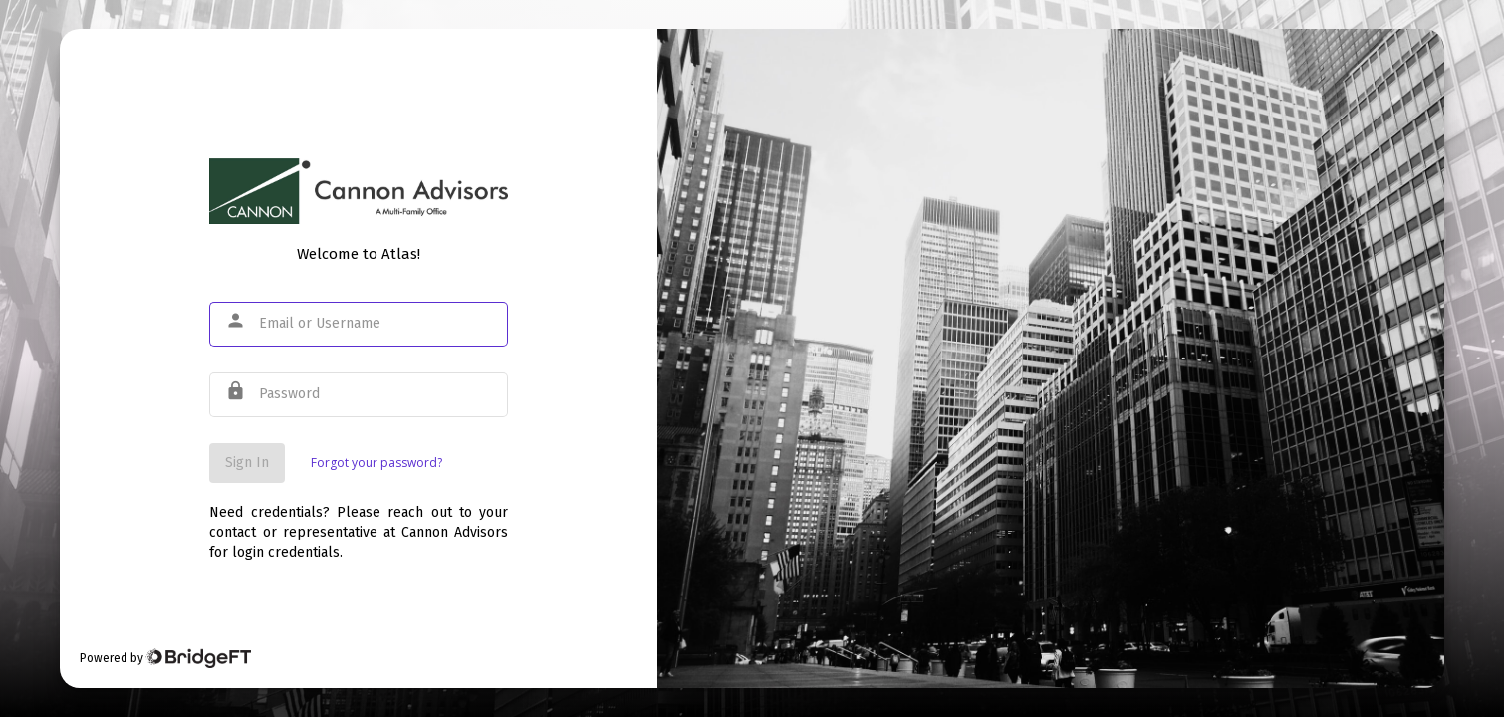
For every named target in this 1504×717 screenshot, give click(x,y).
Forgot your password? (376, 462)
